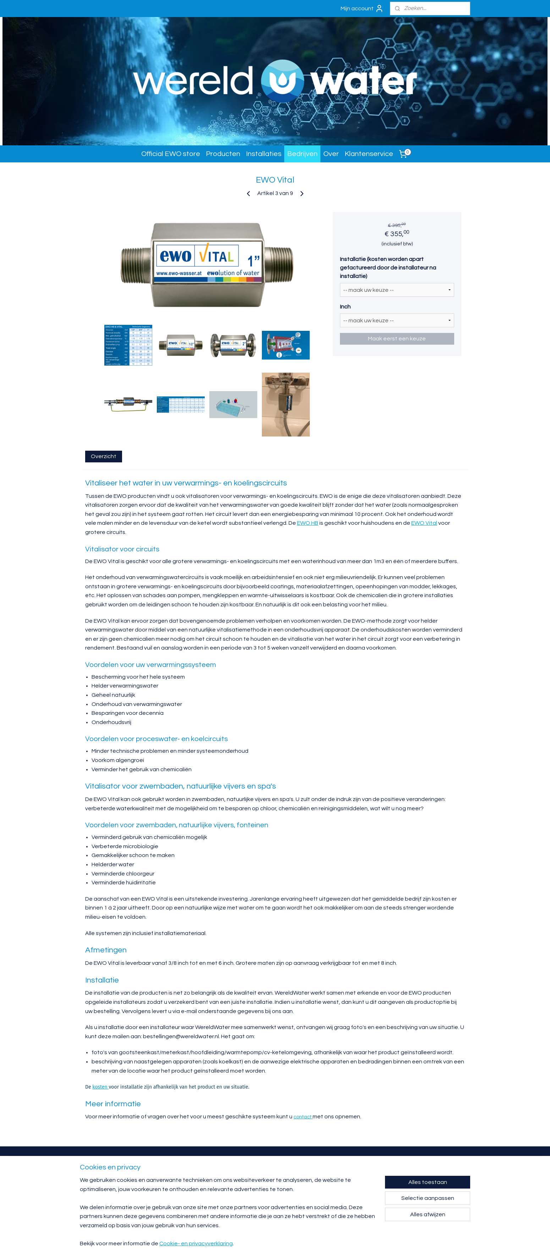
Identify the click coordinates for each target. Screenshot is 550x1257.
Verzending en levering (340, 1183)
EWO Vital (424, 523)
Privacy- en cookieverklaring (344, 1198)
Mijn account (362, 8)
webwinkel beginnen (339, 1244)
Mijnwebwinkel (398, 1244)
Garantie (330, 1173)
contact (303, 1116)
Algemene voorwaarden (341, 1188)
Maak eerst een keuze (397, 338)
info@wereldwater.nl (257, 1178)
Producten (223, 153)
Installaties (263, 153)
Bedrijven (302, 153)
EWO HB (307, 523)
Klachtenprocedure (338, 1193)
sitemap (302, 1244)
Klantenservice (369, 153)
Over (331, 153)
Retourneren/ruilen (337, 1178)
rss (315, 1244)
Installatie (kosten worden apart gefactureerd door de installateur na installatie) (388, 267)
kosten (100, 1087)
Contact (330, 1167)
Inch (345, 307)
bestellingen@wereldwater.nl (263, 1198)
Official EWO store (170, 153)
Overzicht (103, 456)
